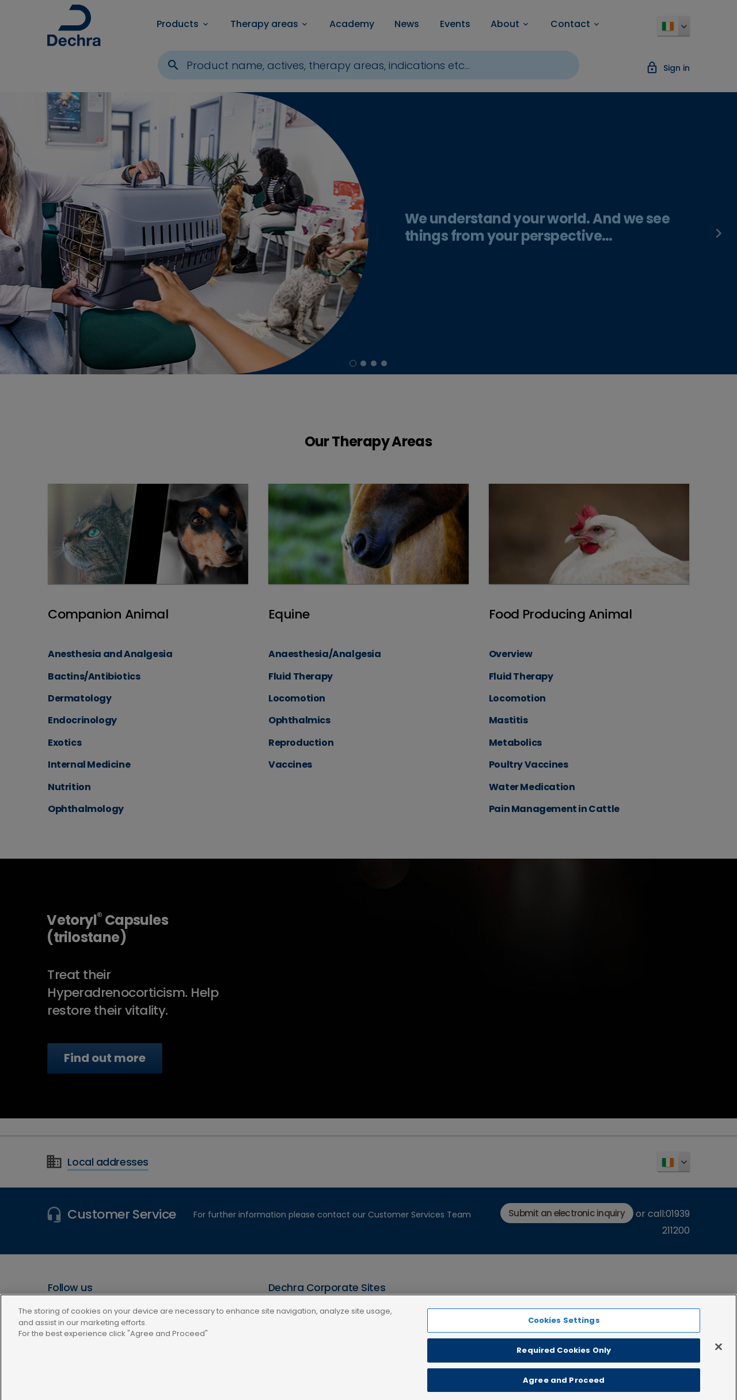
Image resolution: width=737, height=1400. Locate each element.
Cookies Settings (564, 1330)
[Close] (718, 1356)
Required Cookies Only (563, 1360)
